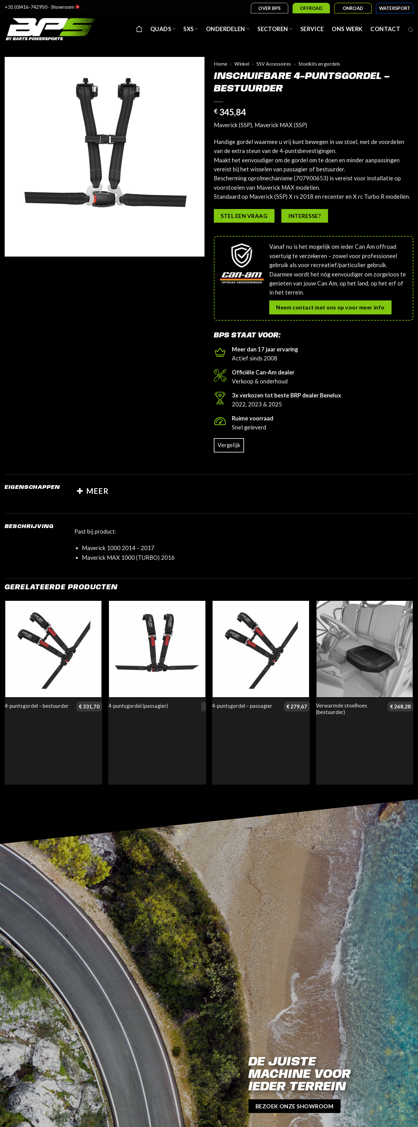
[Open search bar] (410, 29)
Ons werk (347, 29)
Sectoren (274, 29)
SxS (190, 29)
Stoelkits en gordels (319, 64)
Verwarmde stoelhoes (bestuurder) (341, 709)
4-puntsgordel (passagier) (138, 706)
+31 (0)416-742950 (26, 7)
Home (220, 64)
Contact (385, 29)
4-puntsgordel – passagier (242, 706)
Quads (162, 29)
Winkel (241, 64)
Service (312, 29)
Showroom (62, 7)
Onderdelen (227, 29)
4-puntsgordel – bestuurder (37, 706)
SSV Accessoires (273, 64)
